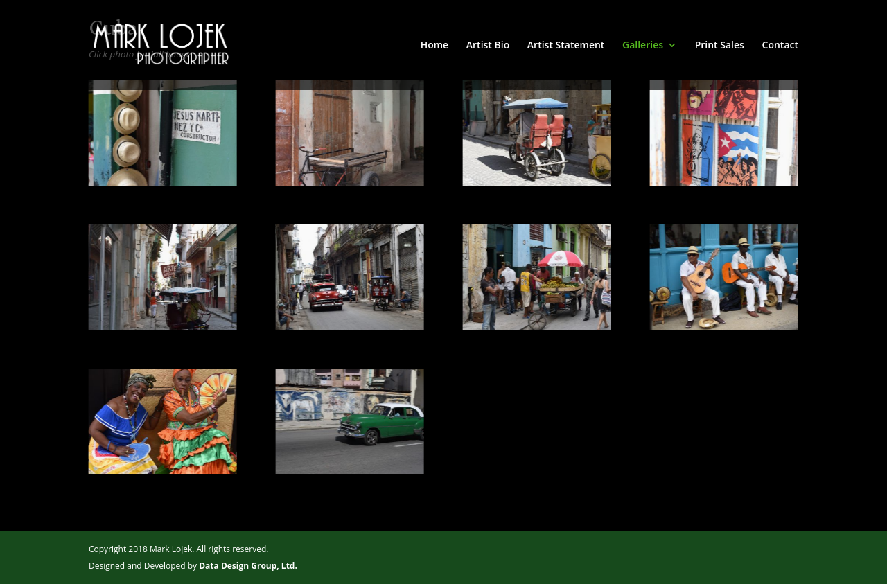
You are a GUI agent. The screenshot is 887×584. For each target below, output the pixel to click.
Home (435, 45)
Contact (780, 45)
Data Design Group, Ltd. (248, 566)
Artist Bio (487, 45)
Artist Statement (566, 45)
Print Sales (719, 45)
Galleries (642, 45)
